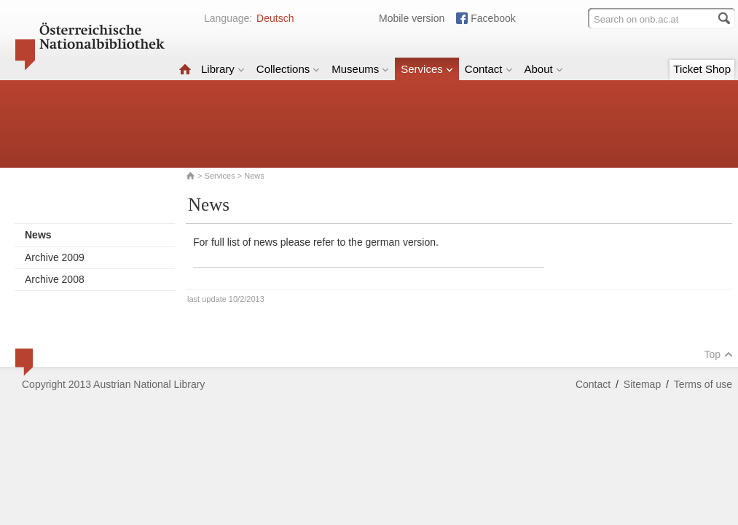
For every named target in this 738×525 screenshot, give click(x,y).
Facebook (493, 18)
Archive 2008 (55, 279)
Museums (360, 69)
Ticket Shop (702, 69)
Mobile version (411, 18)
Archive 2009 (55, 257)
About (544, 69)
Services (427, 69)
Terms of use (703, 384)
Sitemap (642, 384)
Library (223, 69)
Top (718, 354)
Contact (489, 69)
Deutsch (275, 18)
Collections (288, 69)
